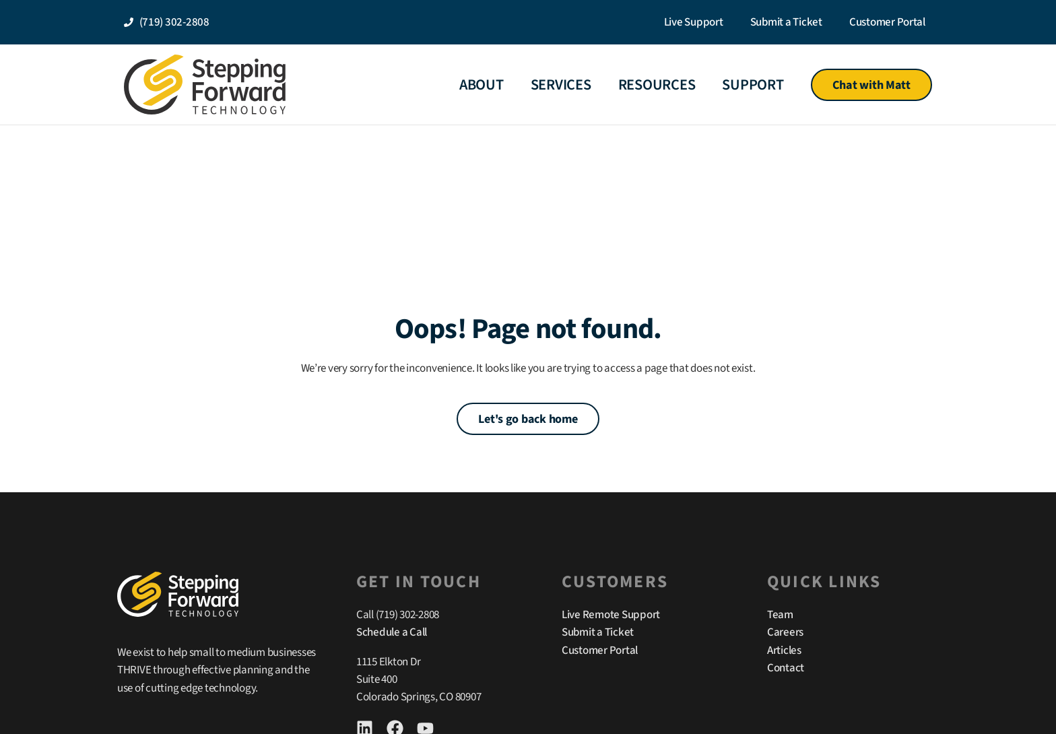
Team (780, 615)
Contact (785, 668)
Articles (784, 650)
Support (752, 85)
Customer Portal (887, 22)
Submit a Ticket (786, 22)
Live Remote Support (611, 615)
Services (561, 85)
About (481, 85)
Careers (785, 632)
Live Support (693, 22)
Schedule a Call (391, 632)
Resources (657, 85)
